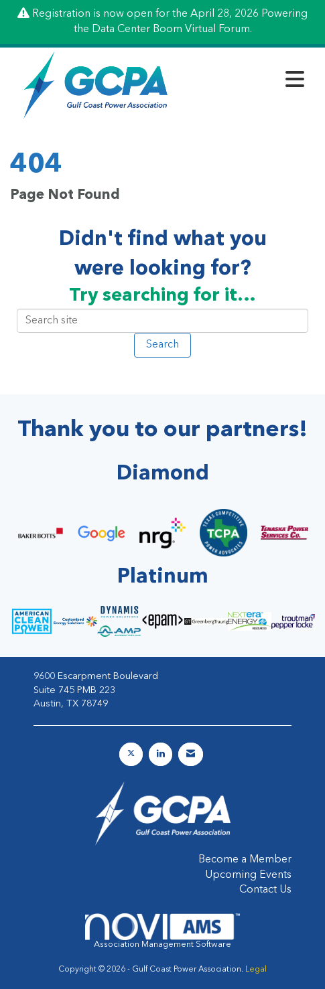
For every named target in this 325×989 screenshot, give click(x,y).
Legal (256, 970)
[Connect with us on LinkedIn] (160, 754)
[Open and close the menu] (246, 82)
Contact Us (265, 890)
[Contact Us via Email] (190, 754)
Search (162, 344)
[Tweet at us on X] (131, 754)
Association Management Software (162, 931)
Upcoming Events (248, 875)
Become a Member (244, 859)
